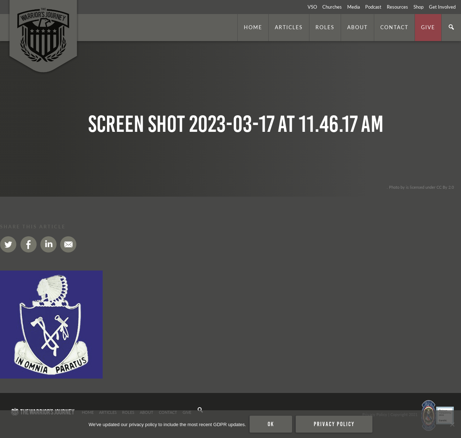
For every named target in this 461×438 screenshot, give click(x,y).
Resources (397, 7)
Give (428, 27)
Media (353, 7)
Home (253, 27)
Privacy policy (334, 424)
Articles (289, 27)
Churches (332, 7)
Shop (418, 7)
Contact (394, 27)
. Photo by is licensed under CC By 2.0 (420, 187)
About (357, 27)
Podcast (373, 7)
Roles (325, 27)
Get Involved (442, 7)
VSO (312, 7)
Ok (271, 424)
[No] (452, 424)
